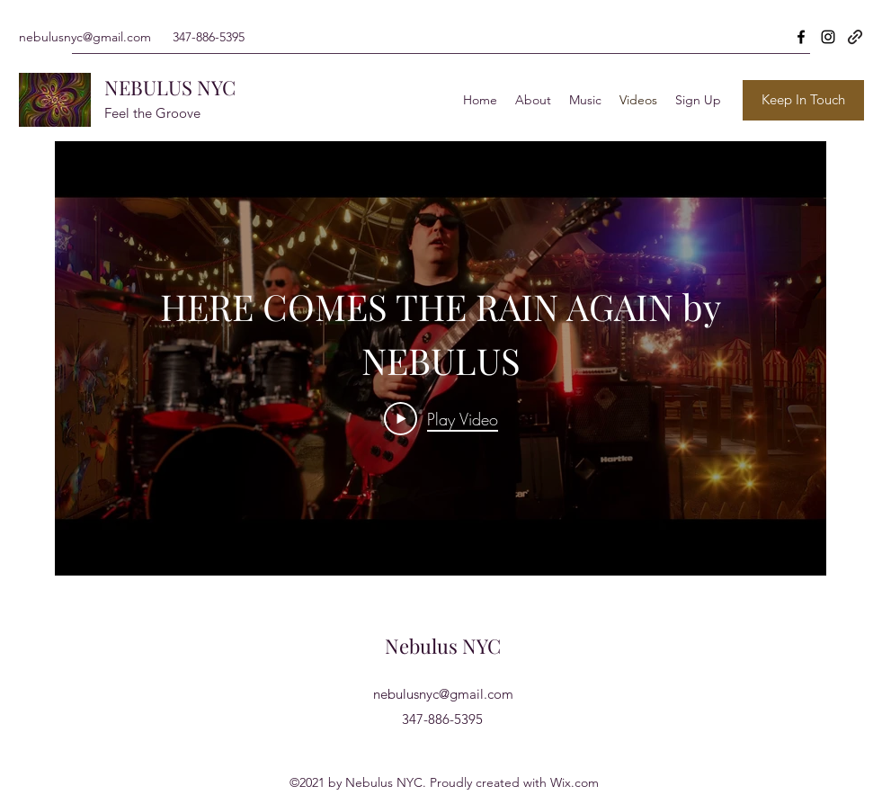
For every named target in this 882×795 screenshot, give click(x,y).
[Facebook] (801, 37)
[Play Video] (440, 418)
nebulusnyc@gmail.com (85, 37)
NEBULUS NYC (170, 87)
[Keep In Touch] (803, 100)
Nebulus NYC (443, 645)
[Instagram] (828, 37)
